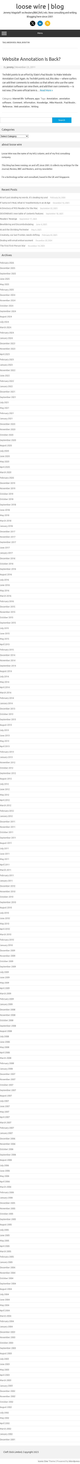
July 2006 (4, 1165)
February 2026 (7, 263)
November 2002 (7, 1396)
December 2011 (7, 821)
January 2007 (6, 1133)
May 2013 (4, 741)
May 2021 (4, 408)
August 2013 (6, 725)
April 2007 (5, 1117)
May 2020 (4, 461)
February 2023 (7, 359)
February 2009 (7, 999)
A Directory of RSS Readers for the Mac (19, 208)
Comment (17, 102)
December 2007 (7, 1074)
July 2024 (4, 322)
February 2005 (7, 1256)
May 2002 (4, 1418)
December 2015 (7, 606)
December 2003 (7, 1332)
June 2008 (5, 1042)
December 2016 (7, 558)
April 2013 (5, 746)
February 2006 (7, 1192)
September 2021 (8, 397)
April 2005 (5, 1246)
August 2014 (6, 671)
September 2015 (8, 623)
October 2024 (6, 306)
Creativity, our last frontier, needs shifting (20, 235)
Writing (34, 106)
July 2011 (4, 848)
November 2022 (7, 370)
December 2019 (7, 483)
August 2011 (6, 843)
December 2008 (7, 1009)
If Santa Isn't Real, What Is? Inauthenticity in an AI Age (25, 203)
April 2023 (5, 354)
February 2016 (7, 601)
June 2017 (5, 547)
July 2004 (4, 1294)
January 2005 (6, 1262)
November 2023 (7, 349)
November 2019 (7, 488)
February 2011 (7, 875)
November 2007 (7, 1079)
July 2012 (4, 784)
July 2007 (4, 1101)
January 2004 (6, 1326)
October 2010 (6, 897)
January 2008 (6, 1069)
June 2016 (5, 585)
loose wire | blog (40, 6)
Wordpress (74, 1461)
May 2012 (4, 795)
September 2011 (8, 838)
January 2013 (6, 757)
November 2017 (7, 537)
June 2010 (5, 918)
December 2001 (7, 1439)
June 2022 (5, 375)
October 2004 (6, 1278)
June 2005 (5, 1235)
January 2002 (6, 1434)
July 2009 (4, 972)
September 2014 (8, 665)
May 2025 (4, 284)
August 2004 (6, 1289)
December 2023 (7, 343)
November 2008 (7, 1015)
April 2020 (5, 467)
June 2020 (5, 456)
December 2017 (7, 531)
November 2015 (7, 612)
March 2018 (5, 521)
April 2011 (5, 864)
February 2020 (7, 478)
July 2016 (4, 580)
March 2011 (5, 870)
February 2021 (7, 413)
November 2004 (7, 1273)
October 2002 (6, 1402)
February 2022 (7, 381)
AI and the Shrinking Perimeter (14, 229)
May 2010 (4, 923)
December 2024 (7, 295)
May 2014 (4, 682)
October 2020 (6, 435)
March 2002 (5, 1429)
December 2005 (7, 1203)
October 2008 (6, 1020)
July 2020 (4, 451)
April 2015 (5, 644)
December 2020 (7, 424)
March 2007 (5, 1122)
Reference (7, 106)
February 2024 (7, 332)
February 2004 (7, 1321)
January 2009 (6, 1004)
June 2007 (5, 1106)
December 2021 (7, 391)
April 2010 (5, 929)
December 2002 (7, 1391)
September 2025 (8, 273)
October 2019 (6, 494)
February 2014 (7, 698)
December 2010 (7, 886)
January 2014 (6, 703)
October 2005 (6, 1214)
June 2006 (5, 1171)
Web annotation (22, 106)
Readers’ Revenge (8, 219)
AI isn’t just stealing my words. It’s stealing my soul (24, 197)
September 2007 (8, 1090)
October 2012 (6, 768)
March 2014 (5, 692)
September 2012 (8, 773)
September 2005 (8, 1219)
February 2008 (7, 1063)
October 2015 (6, 617)
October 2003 (6, 1343)
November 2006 (7, 1144)
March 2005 (5, 1251)
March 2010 (5, 934)
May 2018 (4, 515)
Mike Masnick (56, 102)
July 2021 (4, 402)
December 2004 (7, 1267)
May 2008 (4, 1047)
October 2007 (6, 1085)
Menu (40, 33)
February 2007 (7, 1128)
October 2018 (6, 499)
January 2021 (6, 418)
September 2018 (8, 504)
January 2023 (6, 365)
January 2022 (6, 386)
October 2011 (6, 832)
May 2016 (4, 590)
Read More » (46, 90)
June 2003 (5, 1364)
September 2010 (8, 902)
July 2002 (4, 1412)
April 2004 (5, 1310)
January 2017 (6, 553)
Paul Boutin (69, 102)
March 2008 (5, 1058)
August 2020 (6, 445)
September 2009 (8, 966)
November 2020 (7, 429)
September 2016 (8, 569)
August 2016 (6, 574)
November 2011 (7, 827)
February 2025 (7, 289)
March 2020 (5, 472)
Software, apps (32, 98)
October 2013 (6, 714)
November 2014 (7, 660)
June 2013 (5, 735)
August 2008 (6, 1031)
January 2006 (6, 1197)
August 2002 (6, 1407)
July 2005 (4, 1230)
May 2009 (4, 982)
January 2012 (6, 816)
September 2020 (8, 440)
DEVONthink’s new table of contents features (21, 213)
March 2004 (5, 1316)
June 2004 (5, 1299)
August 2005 (6, 1224)
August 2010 (6, 907)
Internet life (18, 98)
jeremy (10, 67)
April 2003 (5, 1375)
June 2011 (5, 854)
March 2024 (5, 327)
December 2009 (7, 950)
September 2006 (8, 1154)
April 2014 (5, 687)
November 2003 (7, 1337)
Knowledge (42, 102)
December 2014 (7, 655)
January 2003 (6, 1386)
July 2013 (4, 730)
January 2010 (6, 945)
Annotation (52, 98)
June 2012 (5, 789)
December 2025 (7, 268)
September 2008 (8, 1026)
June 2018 (5, 510)
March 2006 (5, 1187)
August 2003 (6, 1353)
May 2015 (4, 639)
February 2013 (7, 752)
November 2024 (7, 300)
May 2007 (4, 1112)
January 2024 (6, 338)
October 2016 (6, 563)
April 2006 (5, 1181)
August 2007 (6, 1095)
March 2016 (5, 596)
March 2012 (5, 805)
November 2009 (7, 956)
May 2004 (4, 1305)
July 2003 (4, 1359)
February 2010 (7, 940)
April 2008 (5, 1052)
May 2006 (4, 1176)
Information (29, 102)
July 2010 (4, 913)
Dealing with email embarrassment (16, 240)
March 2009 (5, 993)
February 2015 (7, 649)
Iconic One (43, 1461)
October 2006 (6, 1149)
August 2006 (6, 1160)
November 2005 (7, 1208)
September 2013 (8, 719)
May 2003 (4, 1369)
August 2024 (6, 316)
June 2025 (5, 279)
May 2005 (4, 1240)
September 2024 (8, 311)
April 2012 (5, 800)
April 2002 (5, 1423)
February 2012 (7, 811)
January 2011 (6, 880)
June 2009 (5, 977)
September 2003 (8, 1348)
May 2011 (4, 859)
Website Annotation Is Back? (31, 59)
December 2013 (7, 708)
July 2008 (4, 1036)
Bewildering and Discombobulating (16, 224)
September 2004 (8, 1283)
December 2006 (7, 1138)
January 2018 (6, 526)
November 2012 (7, 762)
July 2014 (4, 676)
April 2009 (5, 988)
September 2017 (8, 542)
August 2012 (6, 778)
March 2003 (5, 1380)
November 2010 (7, 891)
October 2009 (6, 961)
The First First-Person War (13, 245)
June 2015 (5, 633)
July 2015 (4, 628)
